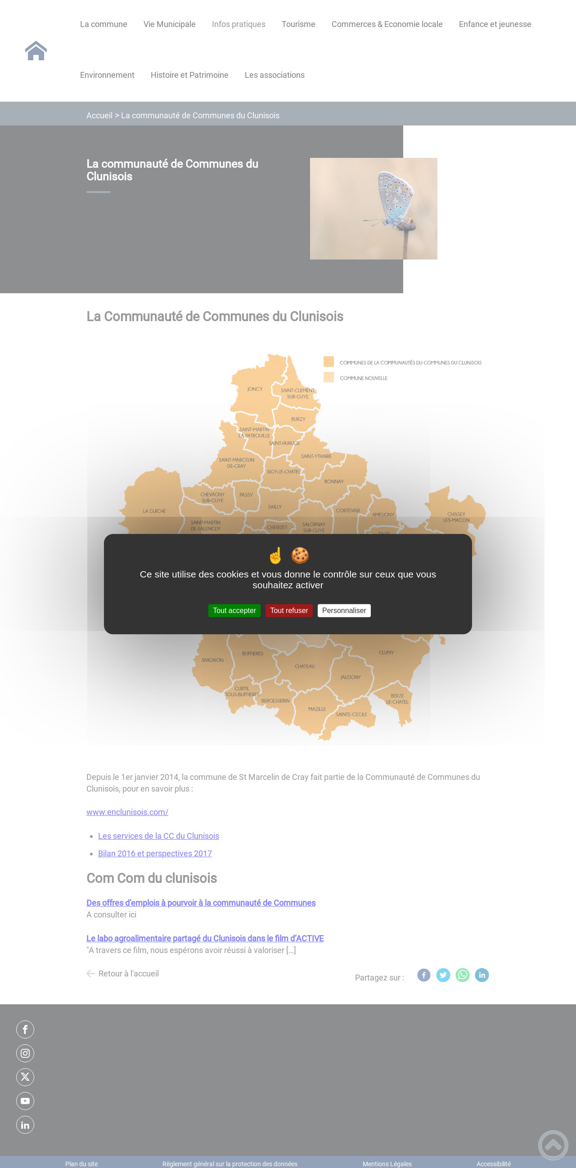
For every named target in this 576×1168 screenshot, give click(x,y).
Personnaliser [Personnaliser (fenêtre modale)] (344, 610)
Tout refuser (289, 610)
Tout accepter (234, 610)
